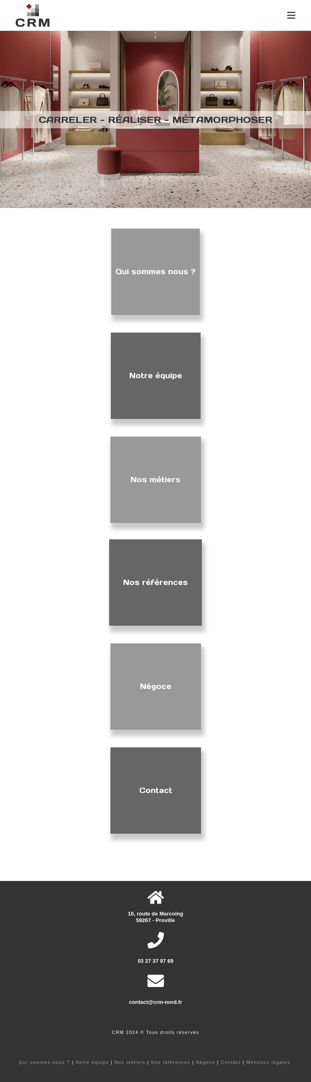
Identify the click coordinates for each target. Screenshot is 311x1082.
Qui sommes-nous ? (44, 1062)
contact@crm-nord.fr (155, 1002)
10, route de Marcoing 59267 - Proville (155, 917)
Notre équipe (92, 1062)
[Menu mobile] (291, 15)
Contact (231, 1062)
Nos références (171, 1062)
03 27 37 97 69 (155, 961)
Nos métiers (130, 1062)
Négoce (205, 1062)
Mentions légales (268, 1062)
